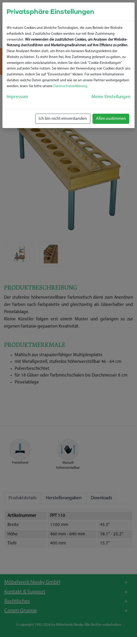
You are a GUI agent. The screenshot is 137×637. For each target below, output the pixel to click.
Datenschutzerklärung (70, 86)
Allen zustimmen (111, 119)
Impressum (17, 97)
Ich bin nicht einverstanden (63, 119)
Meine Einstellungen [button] (110, 97)
